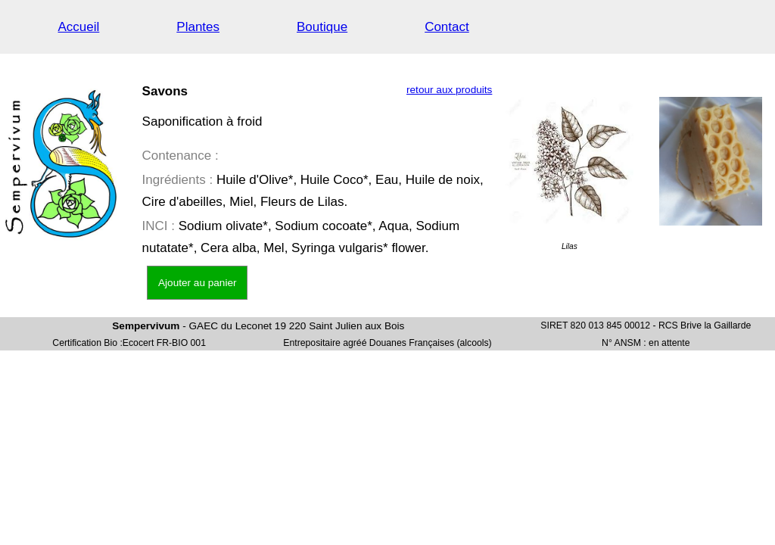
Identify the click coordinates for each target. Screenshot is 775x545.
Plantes (197, 27)
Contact (447, 27)
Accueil (79, 27)
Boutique (322, 27)
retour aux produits (449, 89)
